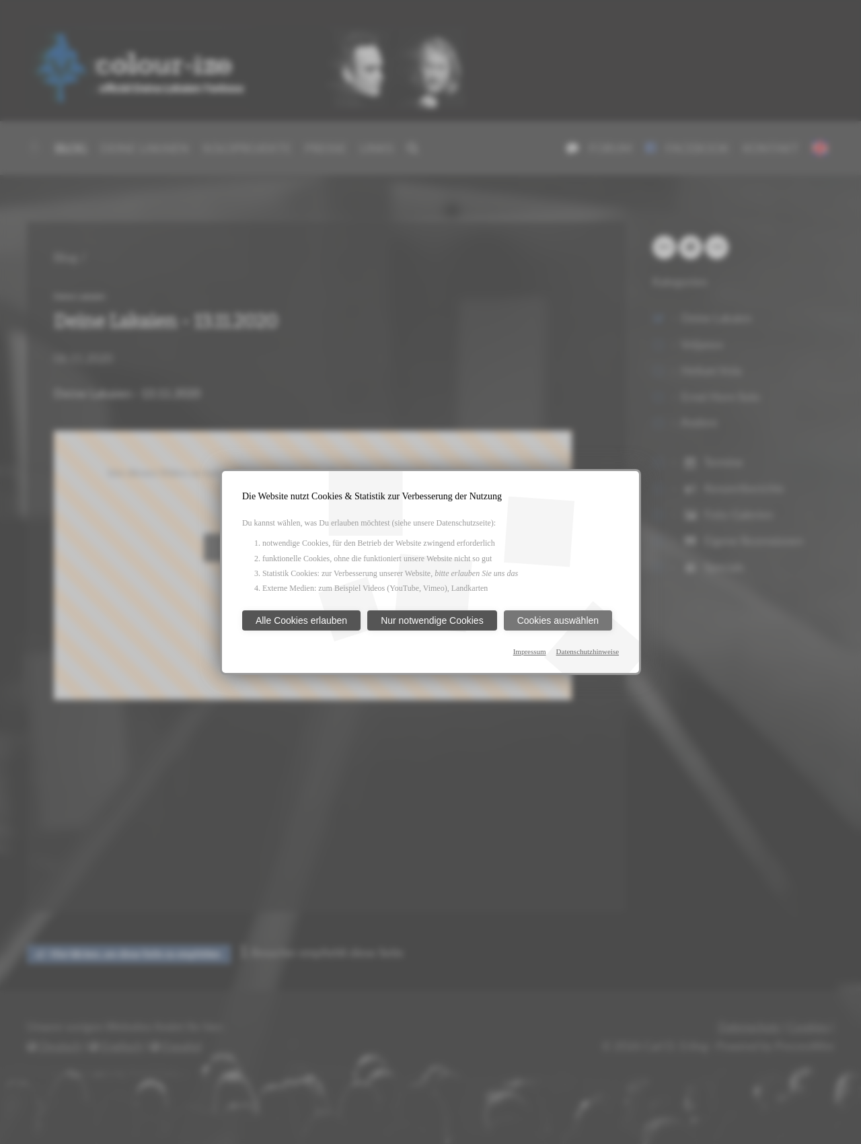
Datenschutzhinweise (587, 651)
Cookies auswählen (558, 620)
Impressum (529, 651)
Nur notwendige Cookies (432, 620)
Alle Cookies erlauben (301, 620)
